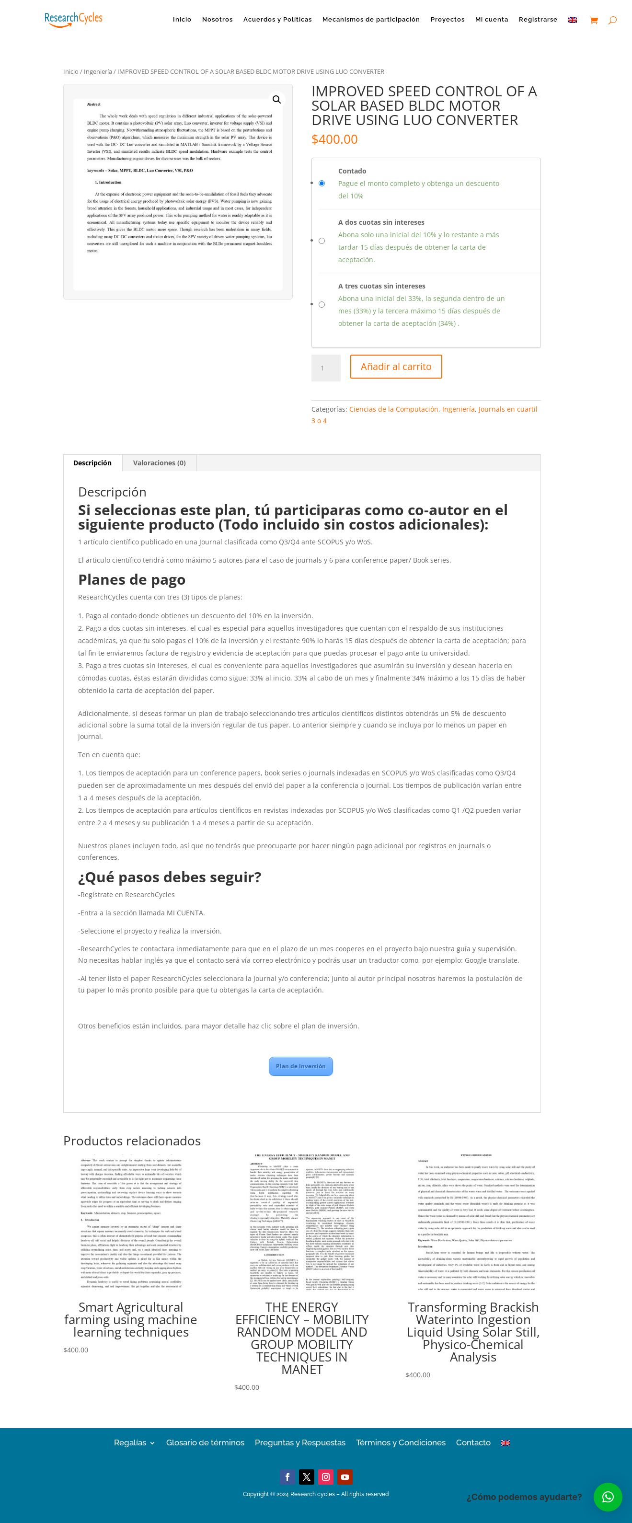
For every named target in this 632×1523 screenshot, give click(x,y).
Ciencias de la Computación (393, 409)
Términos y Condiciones (401, 1442)
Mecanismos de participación (371, 19)
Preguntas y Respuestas (300, 1442)
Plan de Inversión (301, 1066)
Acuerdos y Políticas (277, 19)
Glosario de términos (205, 1442)
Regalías (130, 1442)
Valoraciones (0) (159, 462)
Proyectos (448, 19)
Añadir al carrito (396, 366)
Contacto (473, 1442)
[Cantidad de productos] (325, 368)
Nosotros (217, 19)
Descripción (92, 462)
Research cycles (312, 1494)
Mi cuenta (491, 19)
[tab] (93, 463)
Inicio (182, 19)
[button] (277, 99)
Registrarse (538, 19)
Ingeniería (98, 71)
